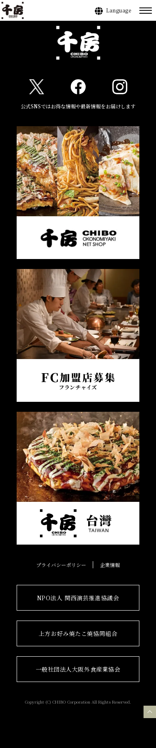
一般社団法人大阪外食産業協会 (78, 669)
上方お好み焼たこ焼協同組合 (78, 633)
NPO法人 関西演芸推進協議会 (78, 598)
